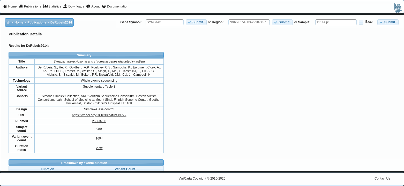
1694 (99, 138)
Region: (218, 22)
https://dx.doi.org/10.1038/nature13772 (99, 115)
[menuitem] (10, 6)
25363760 (99, 121)
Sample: (304, 22)
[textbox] (165, 22)
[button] (196, 22)
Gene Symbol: (130, 22)
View (99, 148)
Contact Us (382, 178)
